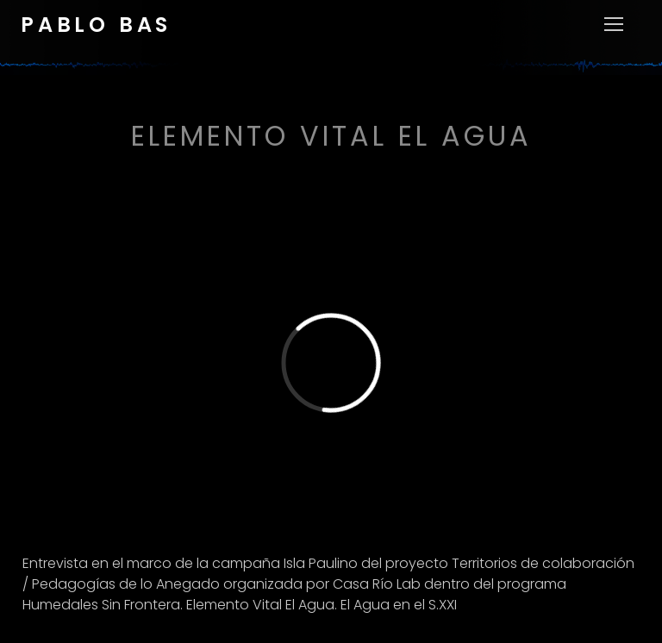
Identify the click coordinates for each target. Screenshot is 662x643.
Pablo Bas (96, 24)
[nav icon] (613, 38)
